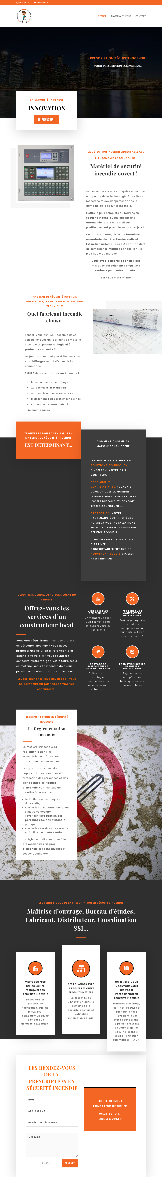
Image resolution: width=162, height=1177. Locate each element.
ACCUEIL (102, 16)
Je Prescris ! (46, 120)
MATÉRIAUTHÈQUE (121, 16)
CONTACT (140, 16)
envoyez (70, 1163)
